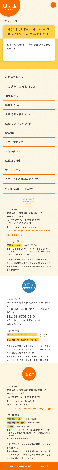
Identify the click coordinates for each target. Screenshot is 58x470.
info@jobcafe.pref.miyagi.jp (32, 408)
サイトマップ (13, 169)
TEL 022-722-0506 (21, 227)
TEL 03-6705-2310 (21, 316)
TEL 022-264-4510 (21, 401)
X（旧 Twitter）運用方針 (20, 189)
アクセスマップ (14, 142)
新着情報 (10, 132)
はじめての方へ (14, 77)
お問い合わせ (13, 151)
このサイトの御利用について (22, 179)
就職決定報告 (13, 160)
